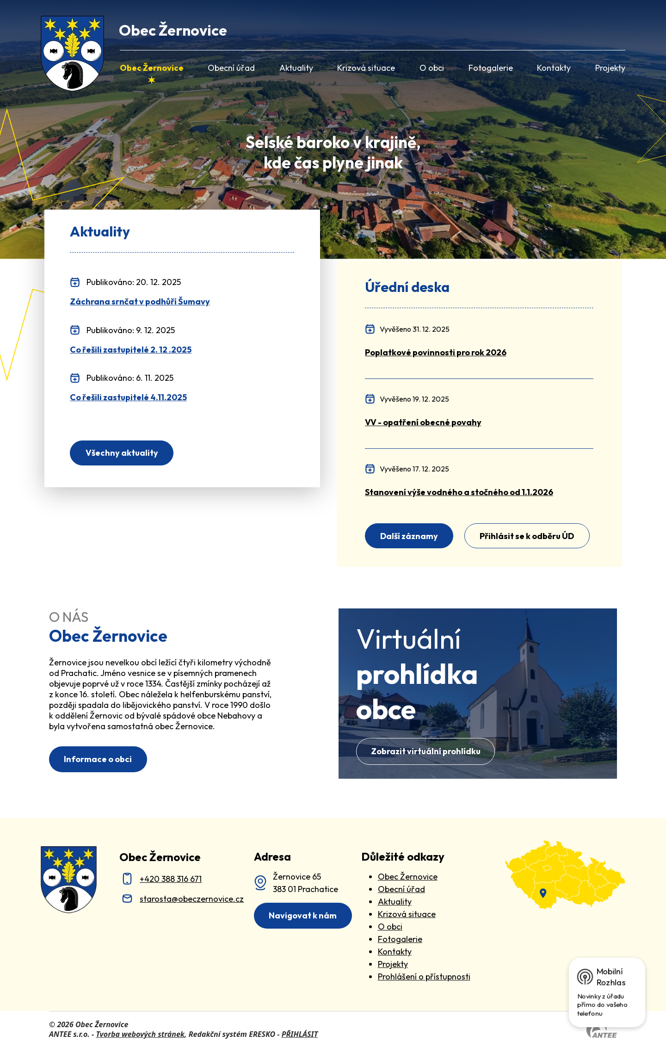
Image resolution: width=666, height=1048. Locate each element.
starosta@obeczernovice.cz (192, 898)
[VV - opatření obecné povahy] (423, 422)
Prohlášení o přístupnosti (424, 976)
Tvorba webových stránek (140, 1034)
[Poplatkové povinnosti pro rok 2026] (435, 352)
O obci (431, 67)
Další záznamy (409, 536)
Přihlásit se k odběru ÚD (527, 536)
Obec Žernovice (152, 67)
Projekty (610, 67)
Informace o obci (98, 759)
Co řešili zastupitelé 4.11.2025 (128, 397)
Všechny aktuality (122, 452)
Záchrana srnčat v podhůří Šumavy (140, 302)
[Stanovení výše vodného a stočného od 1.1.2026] (459, 492)
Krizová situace (366, 67)
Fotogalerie (491, 67)
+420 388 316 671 (171, 879)
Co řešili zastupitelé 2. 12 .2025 (130, 350)
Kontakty (554, 67)
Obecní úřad (231, 67)
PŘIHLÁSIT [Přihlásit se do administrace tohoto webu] (300, 1034)
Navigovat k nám (303, 915)
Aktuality (296, 67)
